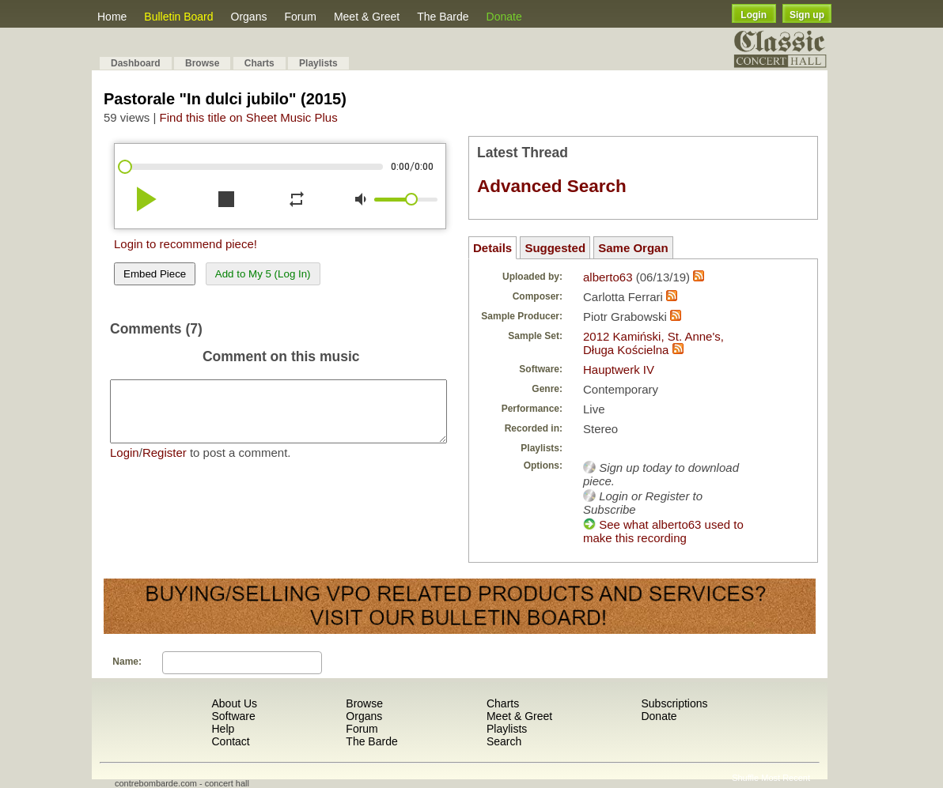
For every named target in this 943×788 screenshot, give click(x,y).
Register (164, 464)
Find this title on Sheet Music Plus (249, 117)
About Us (234, 703)
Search (504, 741)
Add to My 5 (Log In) (263, 274)
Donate (504, 16)
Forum (300, 16)
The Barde (442, 16)
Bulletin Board (178, 16)
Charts (259, 63)
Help (222, 728)
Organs (249, 16)
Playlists (318, 63)
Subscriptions (674, 703)
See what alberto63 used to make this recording (663, 531)
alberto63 (608, 277)
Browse (202, 63)
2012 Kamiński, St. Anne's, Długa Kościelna (653, 343)
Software (233, 716)
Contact (230, 741)
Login (753, 15)
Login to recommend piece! (185, 244)
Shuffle (745, 777)
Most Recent (785, 777)
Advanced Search (552, 186)
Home (112, 16)
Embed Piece (154, 274)
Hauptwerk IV (618, 369)
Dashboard (136, 63)
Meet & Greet (367, 16)
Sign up (807, 15)
